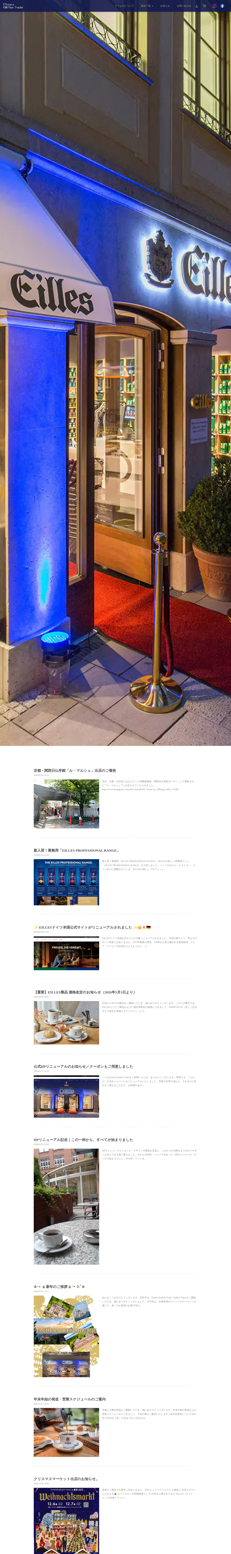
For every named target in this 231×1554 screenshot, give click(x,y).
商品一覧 (146, 6)
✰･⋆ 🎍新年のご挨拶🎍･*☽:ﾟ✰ (59, 1287)
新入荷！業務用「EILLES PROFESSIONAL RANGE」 (77, 850)
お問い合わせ (184, 6)
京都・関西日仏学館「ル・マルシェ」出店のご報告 (75, 771)
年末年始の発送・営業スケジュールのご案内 (70, 1399)
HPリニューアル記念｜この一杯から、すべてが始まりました (83, 1140)
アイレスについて (124, 6)
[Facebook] (222, 6)
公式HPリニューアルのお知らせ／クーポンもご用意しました (83, 1066)
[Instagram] (214, 6)
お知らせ (165, 6)
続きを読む (190, 804)
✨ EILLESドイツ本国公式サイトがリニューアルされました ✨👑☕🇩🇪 (92, 927)
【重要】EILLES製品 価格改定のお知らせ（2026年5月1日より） (85, 992)
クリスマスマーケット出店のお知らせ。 (66, 1479)
